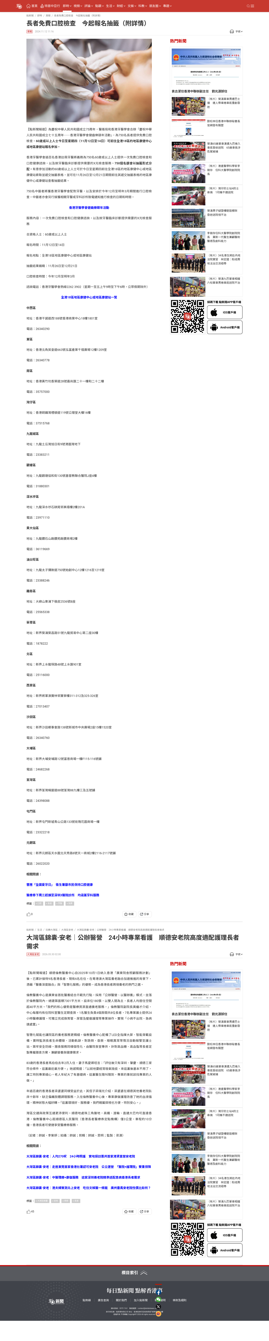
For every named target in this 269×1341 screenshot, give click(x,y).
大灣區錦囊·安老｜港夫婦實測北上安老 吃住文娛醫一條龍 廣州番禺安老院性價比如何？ (88, 1254)
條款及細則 (179, 1320)
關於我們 (121, 1320)
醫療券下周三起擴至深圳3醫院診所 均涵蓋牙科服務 (62, 895)
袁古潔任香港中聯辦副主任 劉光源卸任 (199, 91)
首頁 (34, 6)
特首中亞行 (52, 6)
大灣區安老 (33, 954)
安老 (56, 1267)
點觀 (98, 6)
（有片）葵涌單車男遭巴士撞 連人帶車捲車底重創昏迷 (223, 102)
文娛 (131, 6)
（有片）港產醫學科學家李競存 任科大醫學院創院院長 (223, 170)
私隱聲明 (160, 1320)
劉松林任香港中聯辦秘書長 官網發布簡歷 (224, 123)
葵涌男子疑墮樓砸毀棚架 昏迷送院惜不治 (223, 212)
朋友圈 (154, 6)
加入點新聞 (141, 1320)
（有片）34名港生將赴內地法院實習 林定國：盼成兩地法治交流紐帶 (223, 259)
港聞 (29, 31)
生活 (109, 6)
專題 (166, 6)
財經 (120, 6)
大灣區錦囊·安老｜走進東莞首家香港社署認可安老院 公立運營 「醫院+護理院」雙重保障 (88, 1233)
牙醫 (60, 903)
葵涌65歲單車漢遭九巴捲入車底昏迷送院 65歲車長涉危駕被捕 (223, 147)
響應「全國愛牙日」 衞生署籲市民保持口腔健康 (59, 884)
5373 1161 (123, 1329)
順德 (66, 1267)
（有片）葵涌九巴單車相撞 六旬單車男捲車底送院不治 (225, 280)
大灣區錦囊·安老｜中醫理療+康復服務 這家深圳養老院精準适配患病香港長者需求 (83, 1243)
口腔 (39, 903)
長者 (50, 903)
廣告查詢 (103, 1320)
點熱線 (87, 1320)
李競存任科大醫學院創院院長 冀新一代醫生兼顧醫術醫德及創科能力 (223, 237)
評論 (87, 6)
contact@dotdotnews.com (148, 1329)
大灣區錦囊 (42, 1267)
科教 (141, 6)
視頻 (77, 6)
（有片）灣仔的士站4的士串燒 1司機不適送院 (223, 190)
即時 (66, 6)
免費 (70, 903)
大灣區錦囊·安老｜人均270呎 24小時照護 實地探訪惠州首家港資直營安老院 (80, 1222)
